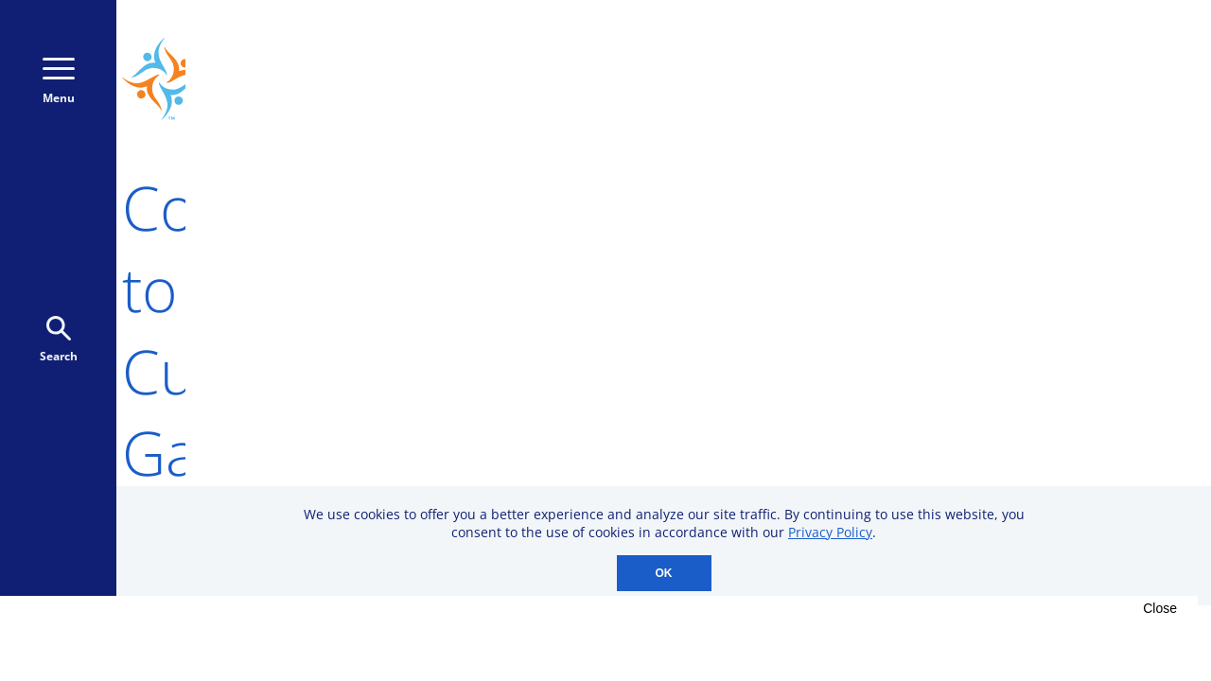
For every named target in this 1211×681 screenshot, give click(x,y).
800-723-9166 (876, 79)
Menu (59, 82)
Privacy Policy (830, 532)
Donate (1044, 79)
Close (1160, 608)
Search (59, 340)
